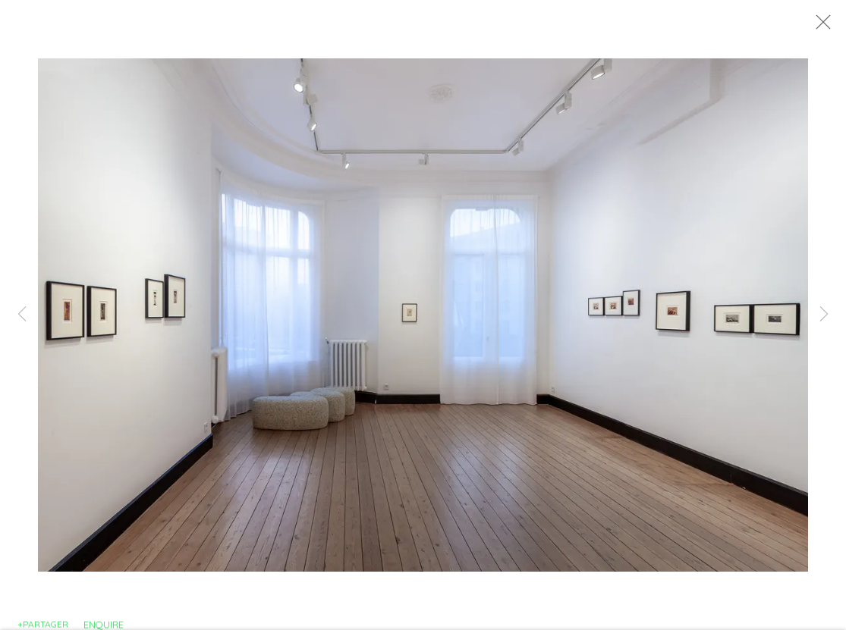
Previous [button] (22, 315)
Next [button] (824, 315)
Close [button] (827, 26)
